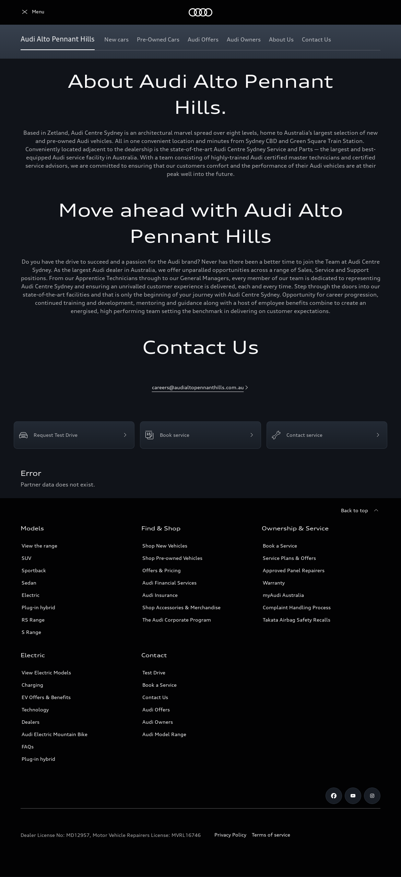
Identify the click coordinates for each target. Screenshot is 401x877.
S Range (31, 632)
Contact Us (155, 697)
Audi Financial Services (169, 583)
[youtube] (353, 796)
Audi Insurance (160, 595)
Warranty (274, 583)
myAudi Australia (283, 595)
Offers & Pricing (161, 570)
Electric (30, 595)
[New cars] (116, 39)
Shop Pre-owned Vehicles (172, 558)
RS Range (33, 620)
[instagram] (372, 796)
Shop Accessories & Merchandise (181, 607)
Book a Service (280, 546)
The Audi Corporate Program (176, 620)
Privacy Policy (230, 835)
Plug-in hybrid (38, 607)
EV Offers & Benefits (46, 697)
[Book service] (200, 435)
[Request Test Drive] (74, 435)
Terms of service (271, 835)
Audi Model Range (164, 734)
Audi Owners (157, 722)
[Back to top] (360, 510)
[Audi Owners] (244, 39)
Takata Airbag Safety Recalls (296, 620)
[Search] (372, 12)
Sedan (29, 583)
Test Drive (153, 672)
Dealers (30, 722)
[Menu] (32, 12)
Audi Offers (156, 709)
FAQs (28, 746)
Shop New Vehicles (164, 546)
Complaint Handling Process (297, 607)
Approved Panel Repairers (294, 570)
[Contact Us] (316, 39)
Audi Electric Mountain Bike (54, 734)
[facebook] (334, 796)
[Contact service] (327, 435)
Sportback (34, 570)
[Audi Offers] (203, 39)
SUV (26, 558)
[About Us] (281, 39)
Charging (32, 685)
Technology (35, 709)
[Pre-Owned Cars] (158, 39)
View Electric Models (46, 672)
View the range (39, 546)
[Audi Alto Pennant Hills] (58, 39)
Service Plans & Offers (289, 558)
